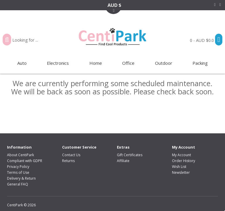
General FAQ (17, 184)
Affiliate (123, 160)
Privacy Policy (18, 166)
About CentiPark (20, 154)
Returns (68, 160)
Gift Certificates (129, 154)
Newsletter (181, 172)
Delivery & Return (21, 178)
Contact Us (71, 154)
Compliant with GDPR (24, 160)
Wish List (179, 166)
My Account (181, 154)
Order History (183, 160)
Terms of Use (18, 172)
